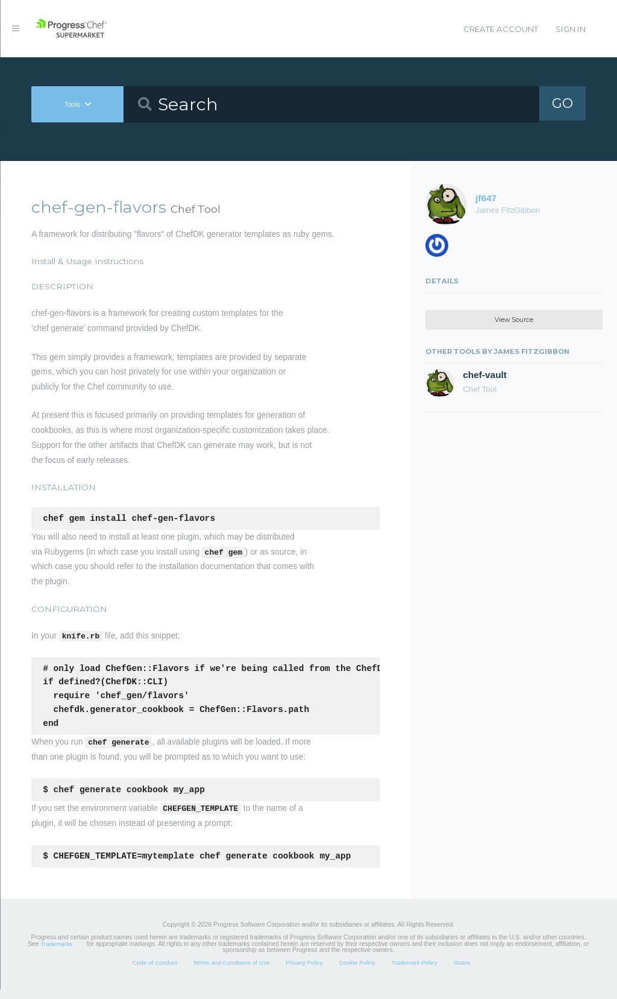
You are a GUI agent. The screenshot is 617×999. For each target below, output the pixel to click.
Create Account (500, 29)
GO (562, 103)
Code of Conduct (154, 972)
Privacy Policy (304, 972)
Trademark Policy (414, 972)
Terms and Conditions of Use (231, 972)
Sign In (571, 29)
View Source (514, 320)
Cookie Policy (357, 972)
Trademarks (56, 953)
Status (462, 972)
